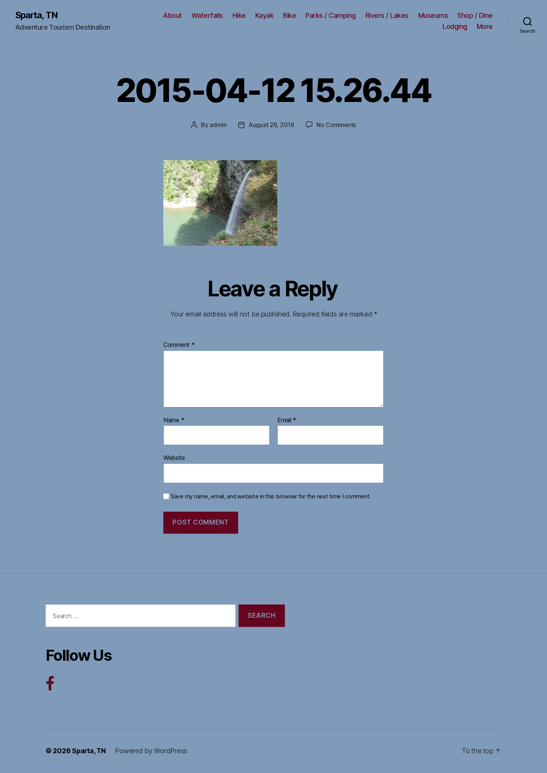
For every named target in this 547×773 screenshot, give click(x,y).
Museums (433, 15)
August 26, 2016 (271, 125)
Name (173, 420)
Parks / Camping (330, 15)
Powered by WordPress (152, 752)
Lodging (455, 27)
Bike (289, 15)
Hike (239, 15)
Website (174, 457)
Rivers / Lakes (387, 15)
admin (218, 125)
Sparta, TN (37, 15)
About (172, 15)
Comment (179, 345)
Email (286, 420)
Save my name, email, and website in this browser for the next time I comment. (271, 496)
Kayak (264, 15)
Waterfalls (207, 15)
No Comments (336, 125)
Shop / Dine (475, 15)
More (485, 27)
